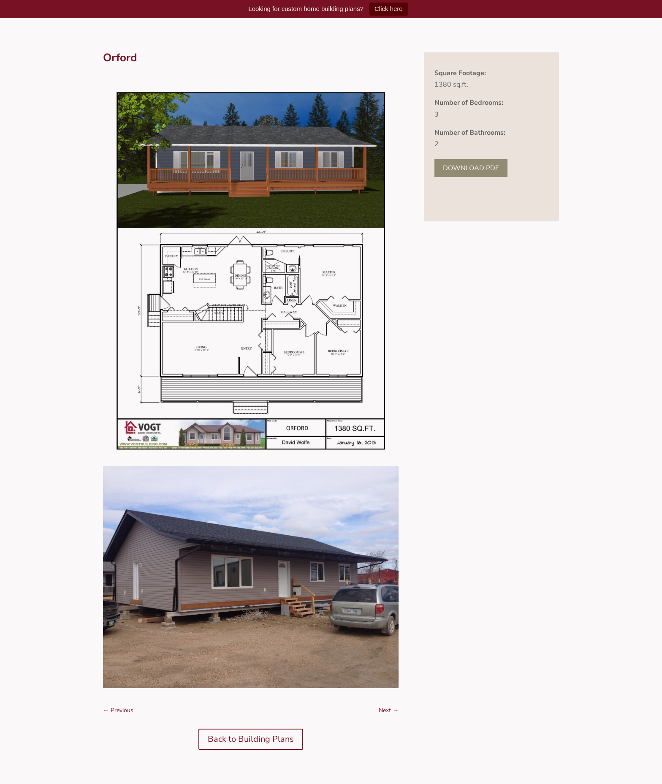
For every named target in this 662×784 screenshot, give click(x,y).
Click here (388, 8)
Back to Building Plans (251, 739)
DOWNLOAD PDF (471, 168)
